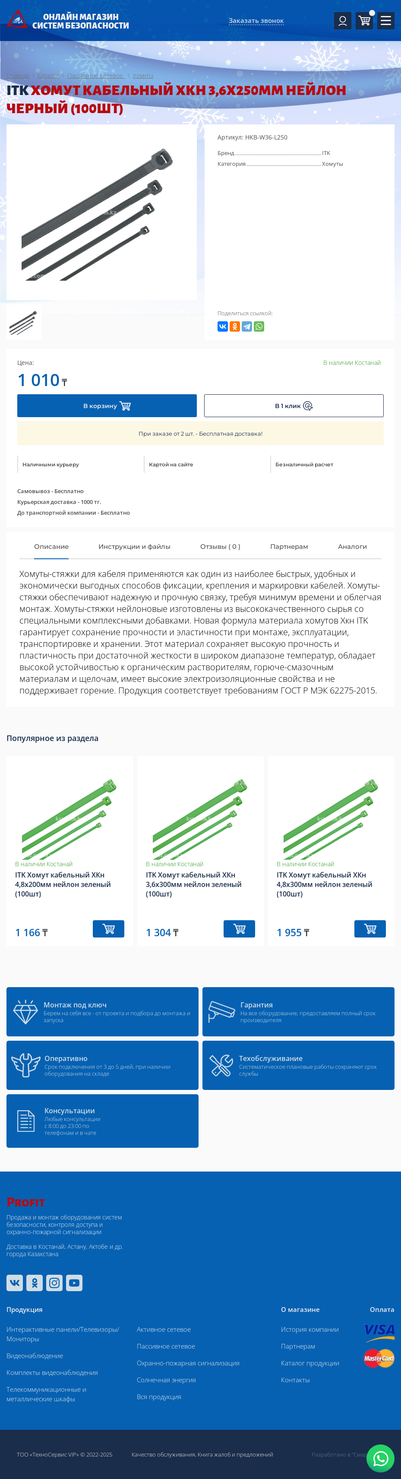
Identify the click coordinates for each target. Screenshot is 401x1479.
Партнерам (298, 1346)
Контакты (295, 1379)
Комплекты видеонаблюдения (52, 1372)
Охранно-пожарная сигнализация (188, 1363)
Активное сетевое (164, 1329)
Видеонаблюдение (34, 1355)
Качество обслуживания (163, 1454)
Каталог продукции (310, 1363)
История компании (310, 1329)
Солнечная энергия (166, 1379)
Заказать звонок (256, 20)
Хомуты (332, 164)
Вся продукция (159, 1396)
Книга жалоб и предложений (235, 1454)
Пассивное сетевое (166, 1346)
